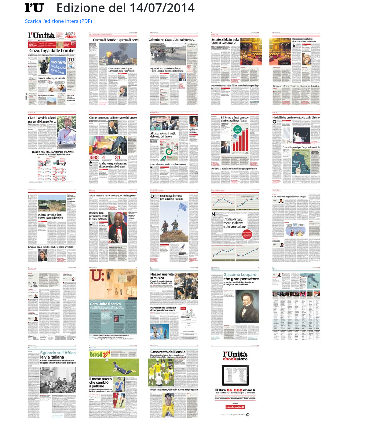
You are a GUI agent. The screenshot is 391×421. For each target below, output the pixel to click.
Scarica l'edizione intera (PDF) (58, 21)
